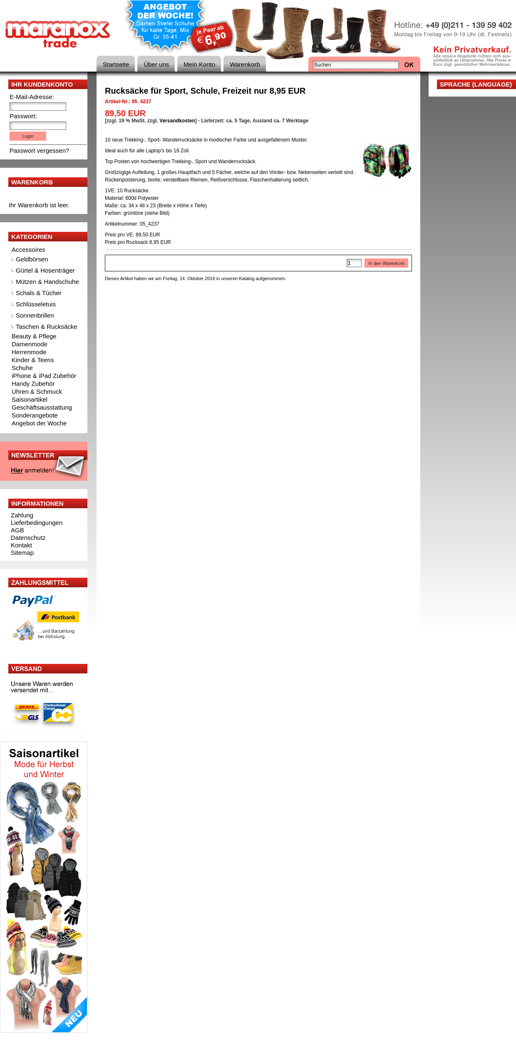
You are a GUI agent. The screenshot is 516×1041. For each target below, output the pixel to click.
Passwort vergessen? (39, 150)
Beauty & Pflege (34, 336)
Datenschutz (28, 537)
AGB (17, 530)
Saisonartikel (29, 399)
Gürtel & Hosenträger (45, 270)
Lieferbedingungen (36, 522)
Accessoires (28, 249)
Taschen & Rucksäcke (46, 326)
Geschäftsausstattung (42, 407)
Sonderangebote (35, 415)
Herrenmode (29, 351)
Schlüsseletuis (36, 304)
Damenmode (29, 344)
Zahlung (22, 515)
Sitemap (22, 552)
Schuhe (22, 367)
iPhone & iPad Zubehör (44, 375)
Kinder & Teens (33, 359)
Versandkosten (177, 121)
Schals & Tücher (39, 292)
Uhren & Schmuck (37, 391)
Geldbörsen (32, 259)
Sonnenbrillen (35, 315)
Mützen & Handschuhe (47, 281)
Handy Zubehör (33, 383)
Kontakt (21, 545)
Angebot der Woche (39, 423)
